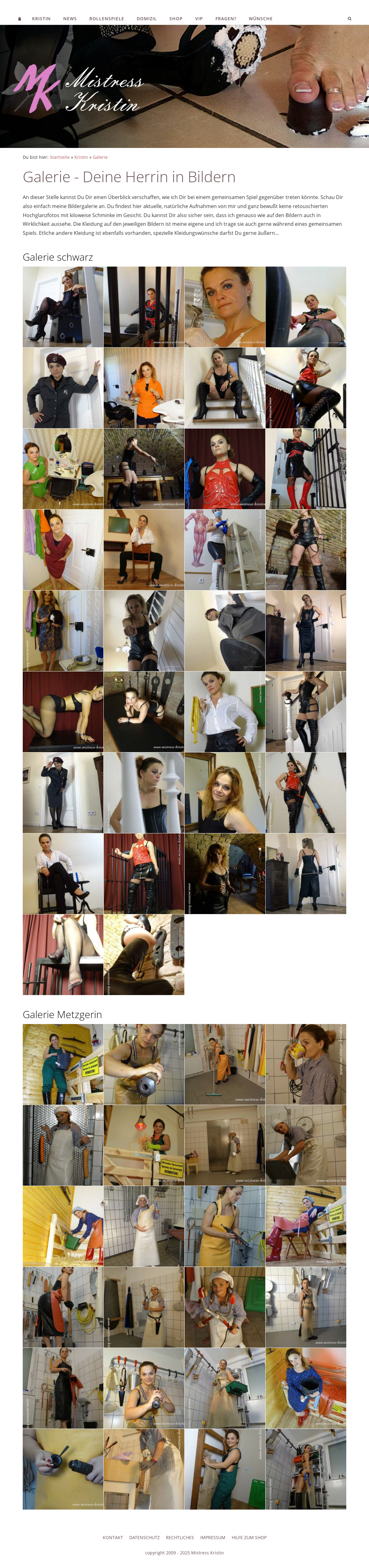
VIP (199, 18)
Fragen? (225, 18)
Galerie (100, 157)
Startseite (60, 157)
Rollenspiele (106, 18)
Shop (176, 18)
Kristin (41, 18)
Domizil (147, 18)
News (70, 18)
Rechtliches (180, 1537)
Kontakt (113, 1537)
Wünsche (261, 18)
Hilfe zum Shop (249, 1537)
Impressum (212, 1537)
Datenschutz (144, 1537)
